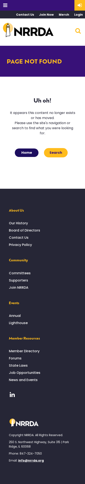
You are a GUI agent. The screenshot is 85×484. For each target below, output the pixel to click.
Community (18, 260)
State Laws (18, 365)
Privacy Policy (20, 244)
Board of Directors (24, 230)
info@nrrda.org (31, 460)
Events (14, 302)
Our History (18, 223)
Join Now (46, 14)
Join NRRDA (18, 287)
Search (78, 31)
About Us (16, 210)
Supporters (18, 280)
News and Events (23, 379)
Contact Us (25, 14)
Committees (20, 273)
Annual (15, 315)
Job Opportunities (24, 372)
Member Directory (24, 351)
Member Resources (24, 338)
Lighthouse (18, 322)
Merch (64, 14)
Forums (15, 358)
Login (78, 14)
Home (26, 152)
